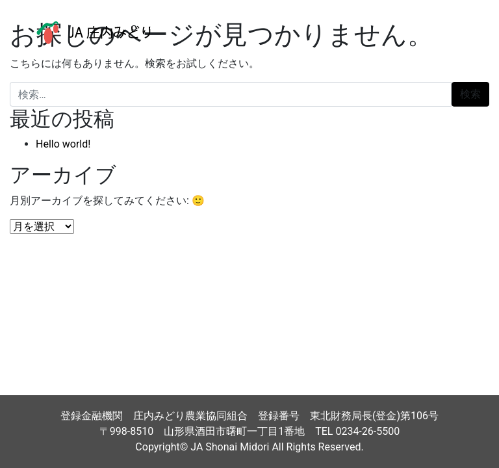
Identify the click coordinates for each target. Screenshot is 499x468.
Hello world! (63, 144)
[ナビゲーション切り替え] (459, 32)
